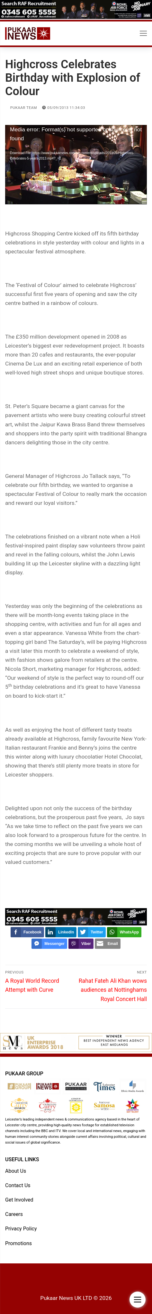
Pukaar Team (21, 107)
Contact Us (18, 1185)
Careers (14, 1214)
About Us (15, 1171)
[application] (76, 164)
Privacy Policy (21, 1229)
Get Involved (19, 1200)
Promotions (18, 1243)
